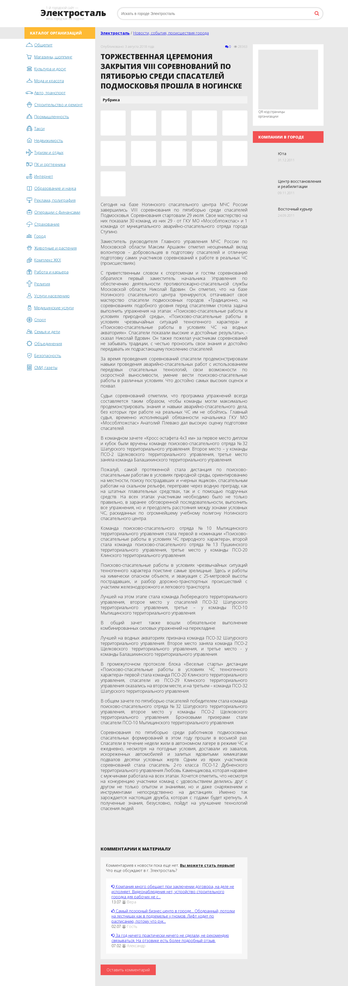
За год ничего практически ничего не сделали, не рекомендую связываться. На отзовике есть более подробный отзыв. (170, 938)
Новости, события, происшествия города (171, 33)
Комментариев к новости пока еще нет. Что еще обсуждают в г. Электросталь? (170, 868)
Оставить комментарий (128, 969)
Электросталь (115, 33)
